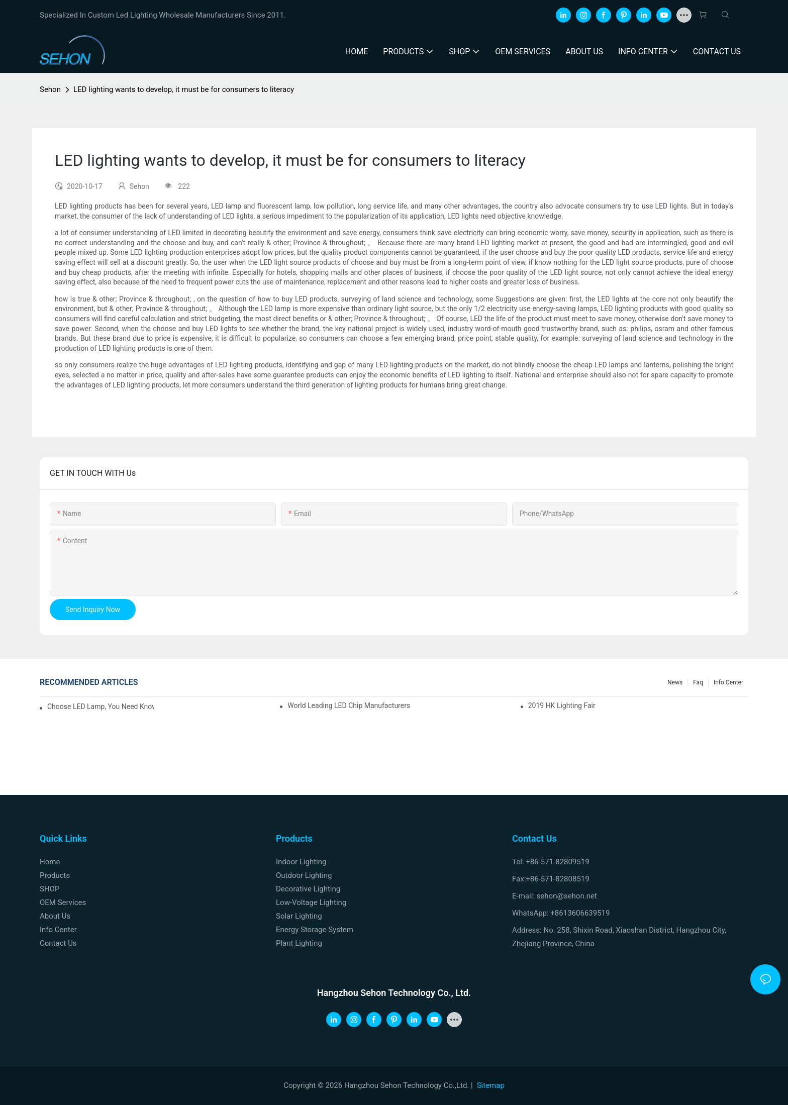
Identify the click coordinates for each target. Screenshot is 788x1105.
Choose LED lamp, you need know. (100, 706)
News (674, 682)
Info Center (728, 682)
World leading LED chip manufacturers (348, 705)
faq (698, 682)
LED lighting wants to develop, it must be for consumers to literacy (183, 89)
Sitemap (491, 1085)
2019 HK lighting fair (562, 705)
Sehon (50, 89)
